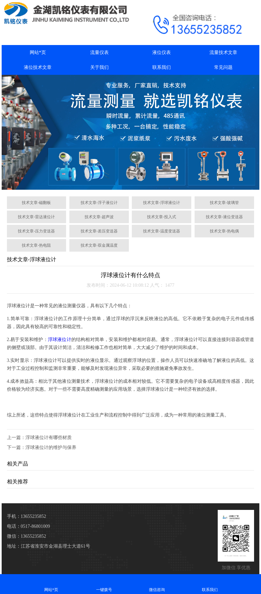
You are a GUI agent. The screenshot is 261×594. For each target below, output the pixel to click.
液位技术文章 (38, 67)
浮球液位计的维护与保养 (50, 447)
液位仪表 (161, 52)
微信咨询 (156, 584)
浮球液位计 (59, 339)
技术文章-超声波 (99, 217)
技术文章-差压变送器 (99, 231)
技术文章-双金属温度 (99, 245)
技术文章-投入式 (161, 217)
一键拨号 (104, 584)
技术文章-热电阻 (36, 245)
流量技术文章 (223, 52)
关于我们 (99, 67)
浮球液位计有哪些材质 (48, 437)
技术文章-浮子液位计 (99, 202)
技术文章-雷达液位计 (36, 217)
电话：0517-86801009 (28, 526)
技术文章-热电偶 (224, 231)
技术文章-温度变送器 (161, 231)
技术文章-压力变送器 (36, 231)
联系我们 (161, 67)
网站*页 (38, 52)
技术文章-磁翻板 (36, 202)
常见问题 (223, 67)
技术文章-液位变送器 (224, 217)
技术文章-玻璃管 (224, 202)
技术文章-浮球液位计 (161, 202)
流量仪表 (99, 52)
